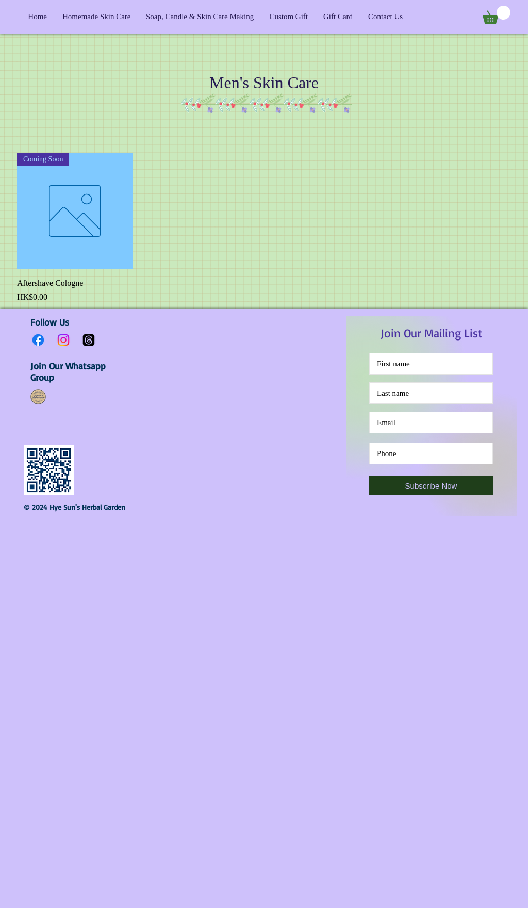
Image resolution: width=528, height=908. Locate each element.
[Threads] (88, 340)
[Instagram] (63, 340)
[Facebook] (38, 340)
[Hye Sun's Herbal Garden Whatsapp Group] (38, 396)
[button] (496, 15)
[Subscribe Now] (431, 485)
